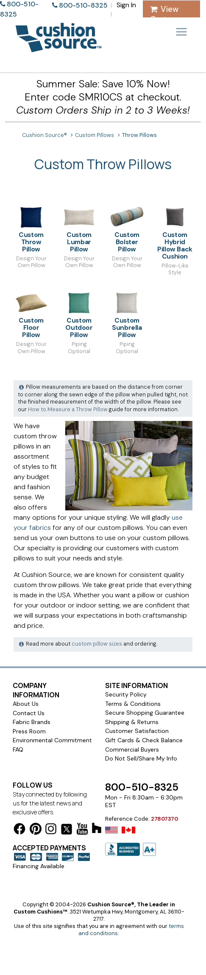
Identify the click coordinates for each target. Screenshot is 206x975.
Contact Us (29, 713)
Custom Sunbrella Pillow (127, 315)
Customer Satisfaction (137, 731)
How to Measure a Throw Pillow (68, 409)
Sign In (126, 4)
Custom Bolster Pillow (127, 229)
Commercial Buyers (132, 749)
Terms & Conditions (133, 704)
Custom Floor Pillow (31, 315)
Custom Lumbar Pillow (79, 229)
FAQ (18, 749)
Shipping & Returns (132, 722)
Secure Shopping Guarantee (144, 712)
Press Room (29, 731)
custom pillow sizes (97, 644)
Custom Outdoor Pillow (79, 315)
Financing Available (38, 866)
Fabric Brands (31, 722)
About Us (26, 704)
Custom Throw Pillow (31, 229)
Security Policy (126, 694)
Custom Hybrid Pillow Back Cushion (174, 232)
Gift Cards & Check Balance (144, 740)
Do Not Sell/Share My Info (141, 758)
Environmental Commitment (52, 740)
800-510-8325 (83, 5)
